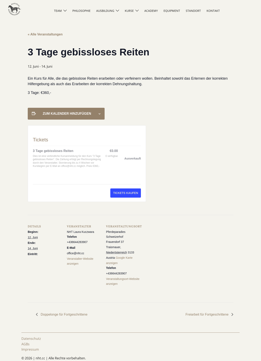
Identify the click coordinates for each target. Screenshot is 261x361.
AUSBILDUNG (105, 11)
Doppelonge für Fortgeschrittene (63, 314)
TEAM (58, 11)
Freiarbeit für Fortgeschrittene (207, 314)
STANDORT (193, 11)
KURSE (129, 11)
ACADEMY (151, 11)
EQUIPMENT (172, 11)
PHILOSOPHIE (81, 11)
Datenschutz (31, 338)
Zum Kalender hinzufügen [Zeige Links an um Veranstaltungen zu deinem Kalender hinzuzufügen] (67, 113)
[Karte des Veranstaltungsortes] (166, 242)
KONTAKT (213, 11)
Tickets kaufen (125, 193)
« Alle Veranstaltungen (45, 34)
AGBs (25, 344)
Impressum (30, 349)
